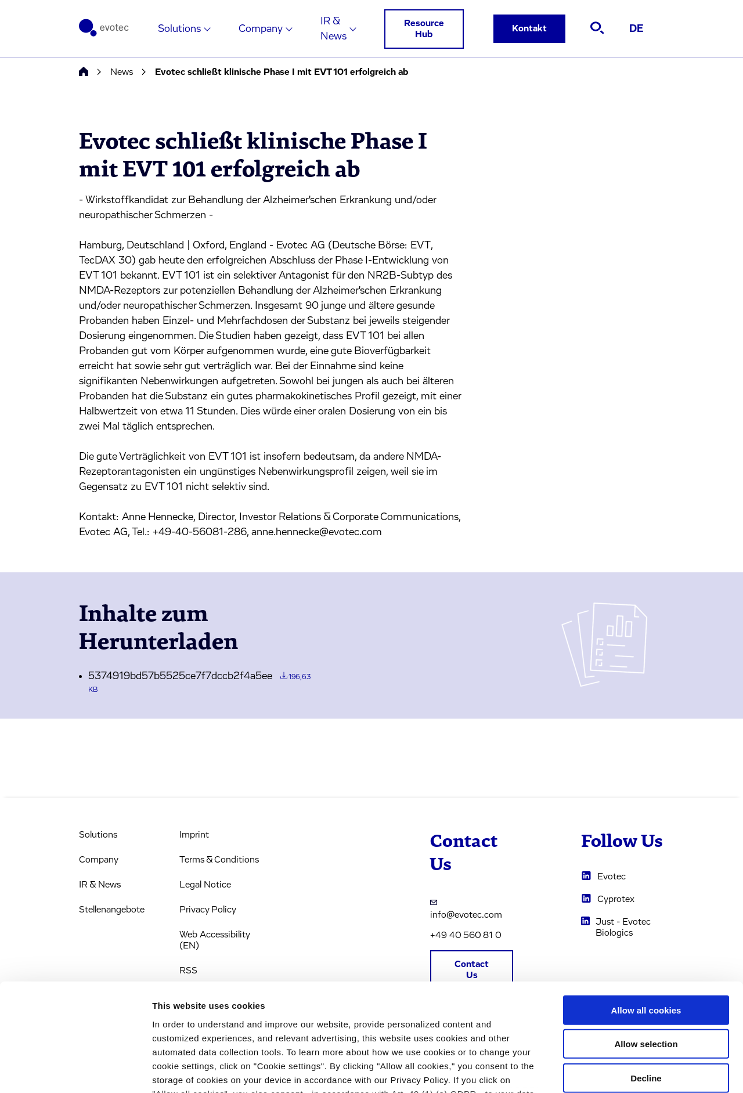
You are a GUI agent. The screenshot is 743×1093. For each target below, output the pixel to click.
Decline (645, 982)
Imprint (194, 834)
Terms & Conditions (219, 859)
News (121, 72)
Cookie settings (615, 1070)
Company (261, 29)
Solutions (179, 29)
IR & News (333, 29)
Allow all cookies (646, 914)
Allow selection (645, 948)
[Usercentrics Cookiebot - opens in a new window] (75, 1070)
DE (636, 29)
